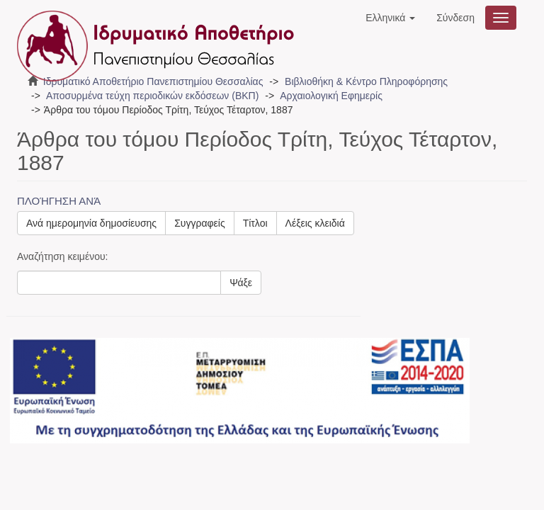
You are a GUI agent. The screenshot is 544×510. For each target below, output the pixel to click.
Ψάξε (241, 282)
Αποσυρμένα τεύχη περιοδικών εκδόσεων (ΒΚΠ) (152, 95)
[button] (390, 17)
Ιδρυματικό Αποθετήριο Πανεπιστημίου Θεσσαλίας (153, 81)
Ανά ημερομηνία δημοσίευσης (91, 223)
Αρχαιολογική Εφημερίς (331, 95)
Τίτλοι (255, 223)
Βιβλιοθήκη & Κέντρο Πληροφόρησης (366, 81)
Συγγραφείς (199, 223)
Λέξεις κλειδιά (315, 223)
